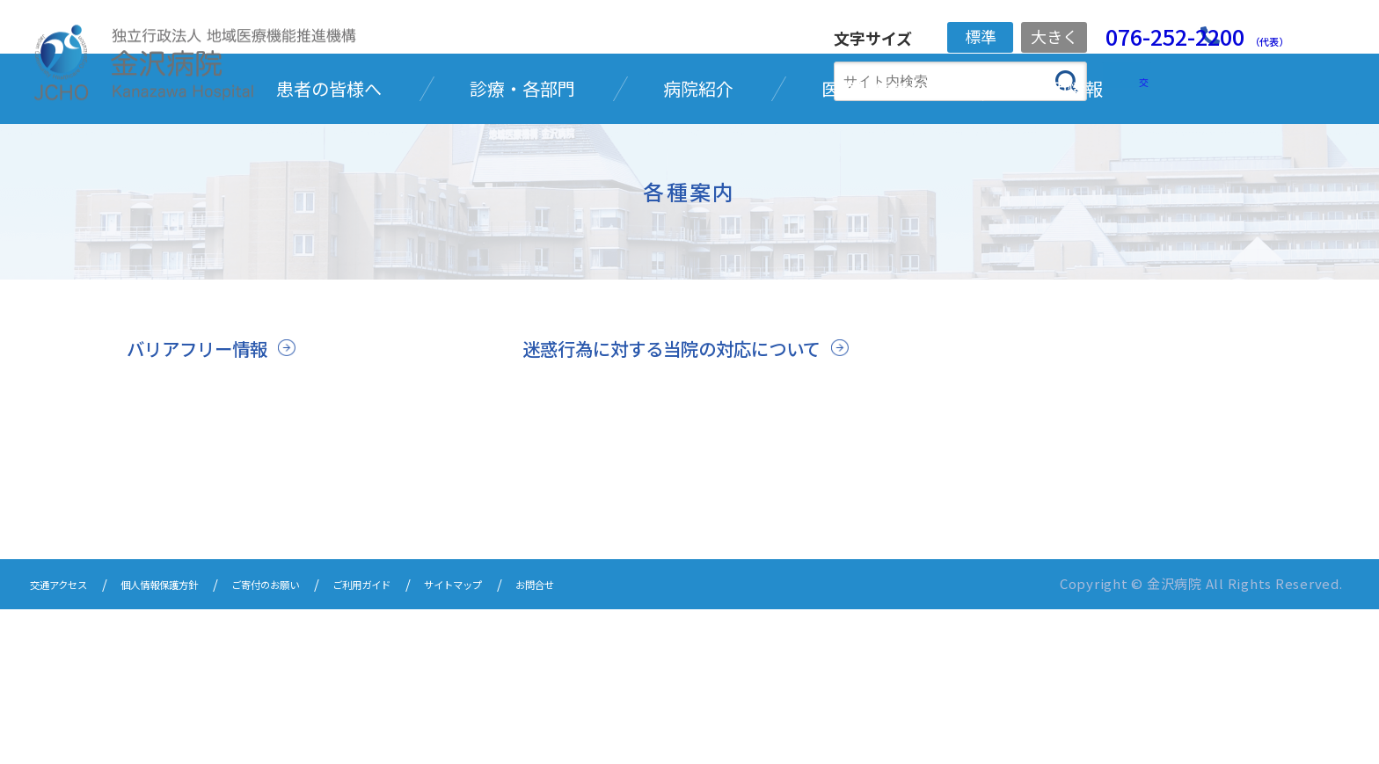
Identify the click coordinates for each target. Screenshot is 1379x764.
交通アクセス (69, 740)
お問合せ (657, 740)
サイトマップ (558, 740)
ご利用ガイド (445, 740)
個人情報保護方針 (194, 740)
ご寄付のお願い (327, 740)
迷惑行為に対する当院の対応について (680, 489)
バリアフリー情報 (211, 474)
